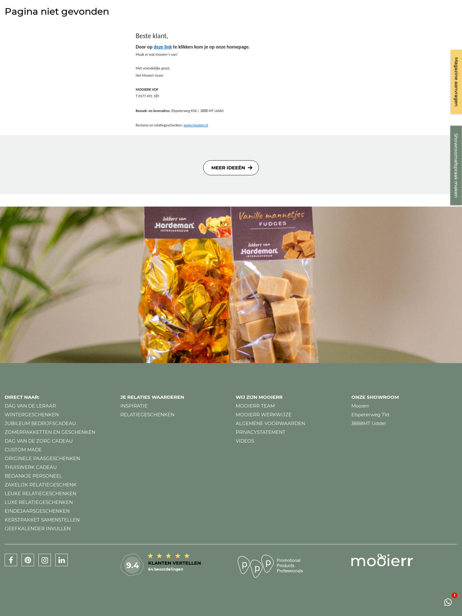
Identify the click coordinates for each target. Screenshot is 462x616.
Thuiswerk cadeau (31, 467)
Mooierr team (255, 406)
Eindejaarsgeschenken (37, 511)
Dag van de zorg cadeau (39, 441)
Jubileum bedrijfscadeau (40, 423)
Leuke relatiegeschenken (40, 493)
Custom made (23, 450)
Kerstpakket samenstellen (42, 520)
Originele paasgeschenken (42, 458)
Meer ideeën (228, 168)
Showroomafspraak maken (456, 165)
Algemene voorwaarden (270, 423)
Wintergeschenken (32, 415)
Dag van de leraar (30, 406)
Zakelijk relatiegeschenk (41, 485)
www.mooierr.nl (195, 125)
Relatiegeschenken (147, 415)
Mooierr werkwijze (264, 415)
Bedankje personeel (33, 476)
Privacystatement (260, 432)
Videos (245, 441)
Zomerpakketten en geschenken (50, 432)
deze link (162, 47)
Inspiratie (134, 406)
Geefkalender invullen (38, 528)
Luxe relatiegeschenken (39, 502)
